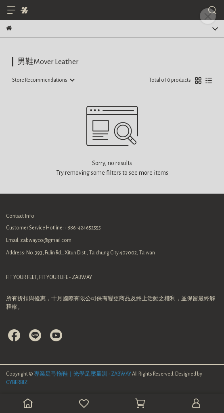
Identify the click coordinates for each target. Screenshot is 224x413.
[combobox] (43, 80)
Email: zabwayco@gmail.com (38, 240)
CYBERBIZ (16, 382)
